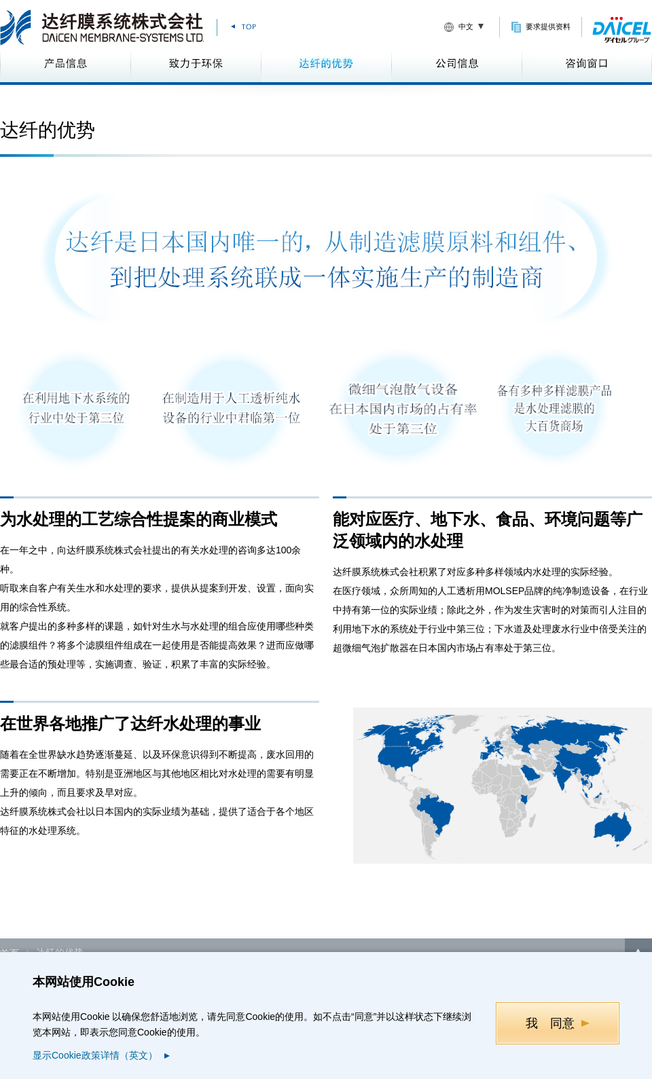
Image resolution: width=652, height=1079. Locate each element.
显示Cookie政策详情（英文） (95, 1055)
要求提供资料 (548, 26)
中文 (465, 26)
